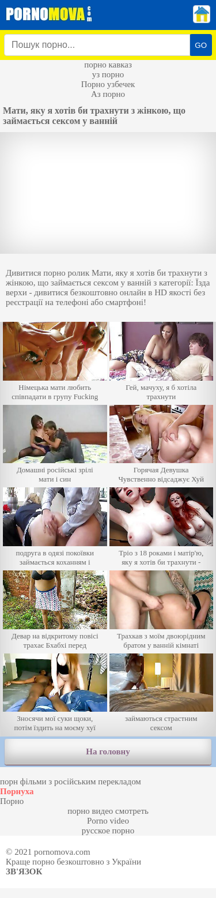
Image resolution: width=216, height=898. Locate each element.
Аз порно (108, 94)
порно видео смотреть (108, 811)
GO (201, 45)
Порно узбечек (108, 84)
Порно (12, 801)
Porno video (108, 820)
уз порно (108, 74)
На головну (108, 751)
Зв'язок (24, 871)
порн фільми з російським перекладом (70, 781)
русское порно (108, 830)
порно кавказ (108, 64)
